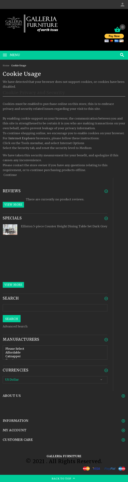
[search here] (55, 307)
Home (6, 65)
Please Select (55, 349)
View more (13, 204)
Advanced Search (15, 326)
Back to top (64, 479)
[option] (55, 235)
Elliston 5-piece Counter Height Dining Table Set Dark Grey (64, 226)
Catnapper (55, 356)
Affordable (55, 352)
